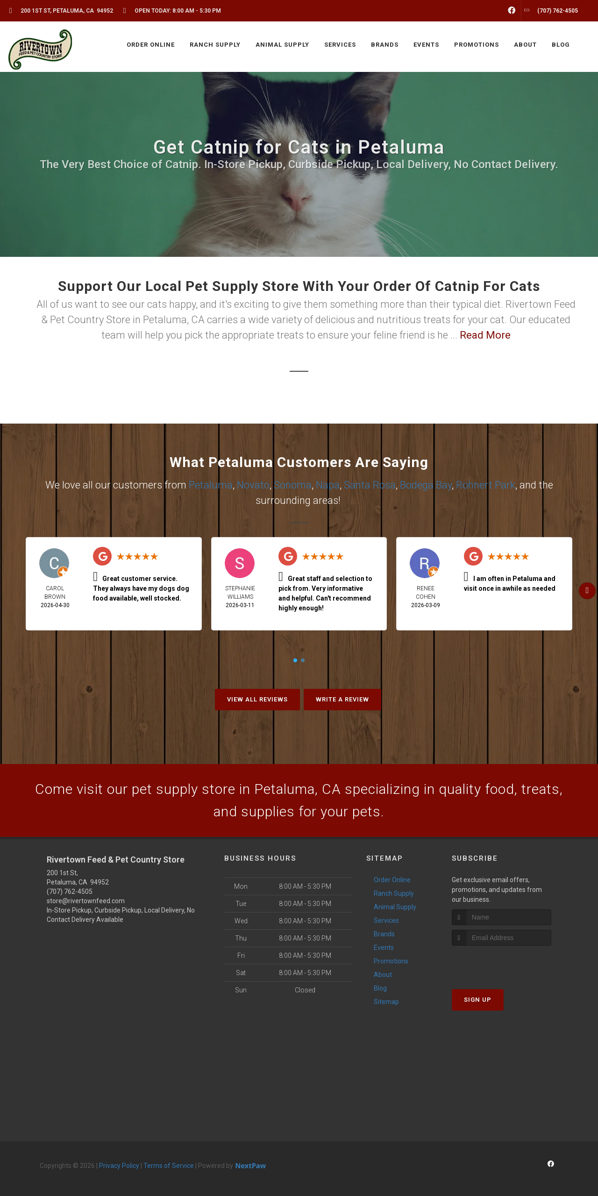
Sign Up (477, 999)
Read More (485, 335)
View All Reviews (257, 699)
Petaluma (211, 485)
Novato (253, 485)
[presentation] (501, 963)
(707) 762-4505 (70, 891)
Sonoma (293, 485)
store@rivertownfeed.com (86, 901)
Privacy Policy (119, 1165)
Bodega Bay (426, 485)
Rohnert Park (485, 485)
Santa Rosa (370, 485)
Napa (328, 485)
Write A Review (342, 699)
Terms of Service (168, 1165)
